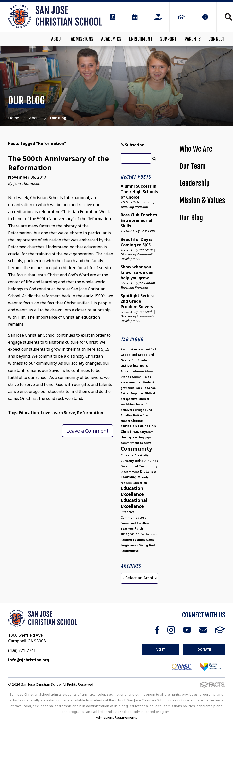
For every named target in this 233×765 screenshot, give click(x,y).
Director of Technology (139, 466)
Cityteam (146, 432)
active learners (134, 365)
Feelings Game (143, 539)
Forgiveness (129, 545)
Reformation (90, 412)
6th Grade (139, 360)
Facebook (157, 630)
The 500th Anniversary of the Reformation (58, 163)
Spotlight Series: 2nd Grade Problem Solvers (137, 301)
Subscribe (132, 145)
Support (168, 39)
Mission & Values (202, 200)
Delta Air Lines (146, 461)
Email (203, 630)
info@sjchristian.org (28, 660)
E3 (138, 477)
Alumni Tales (141, 377)
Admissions (82, 39)
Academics (111, 39)
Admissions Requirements (116, 717)
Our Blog (191, 217)
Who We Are (195, 149)
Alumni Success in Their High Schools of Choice (139, 191)
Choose (137, 421)
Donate (204, 649)
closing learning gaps (136, 437)
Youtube (187, 630)
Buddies (126, 415)
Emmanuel (128, 523)
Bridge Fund (143, 410)
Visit (160, 649)
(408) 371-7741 (22, 650)
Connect (216, 39)
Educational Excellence (134, 503)
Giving (143, 545)
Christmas (130, 431)
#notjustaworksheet (135, 349)
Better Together (132, 393)
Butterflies (141, 415)
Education (29, 412)
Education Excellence (132, 491)
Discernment (130, 472)
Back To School (146, 388)
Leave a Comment (87, 430)
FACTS (220, 630)
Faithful (126, 539)
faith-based (149, 534)
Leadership (194, 183)
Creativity (141, 455)
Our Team (192, 166)
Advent (126, 371)
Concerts (127, 455)
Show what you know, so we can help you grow (137, 272)
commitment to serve (136, 443)
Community (136, 448)
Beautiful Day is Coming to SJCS (136, 242)
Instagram (171, 630)
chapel (125, 421)
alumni (138, 371)
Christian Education (138, 426)
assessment (129, 382)
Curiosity (127, 461)
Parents (193, 39)
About (57, 39)
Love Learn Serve (58, 412)
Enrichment (140, 39)
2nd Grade (139, 355)
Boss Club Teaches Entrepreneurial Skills (139, 220)
